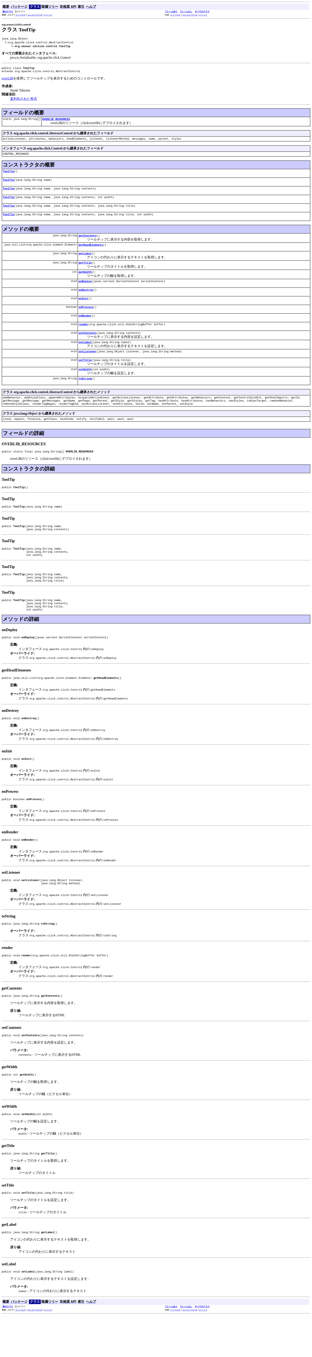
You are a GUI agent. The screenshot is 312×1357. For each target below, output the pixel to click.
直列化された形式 (23, 100)
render (83, 339)
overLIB (7, 80)
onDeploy (85, 292)
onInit (83, 311)
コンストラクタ (35, 15)
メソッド (48, 15)
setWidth (85, 387)
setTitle (85, 377)
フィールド (20, 15)
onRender (85, 329)
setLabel (85, 358)
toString (85, 397)
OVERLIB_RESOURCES (56, 121)
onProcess (86, 320)
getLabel (85, 263)
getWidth (85, 282)
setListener (88, 368)
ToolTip (8, 175)
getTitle (85, 273)
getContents (88, 244)
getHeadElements (91, 253)
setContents (88, 348)
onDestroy (86, 302)
